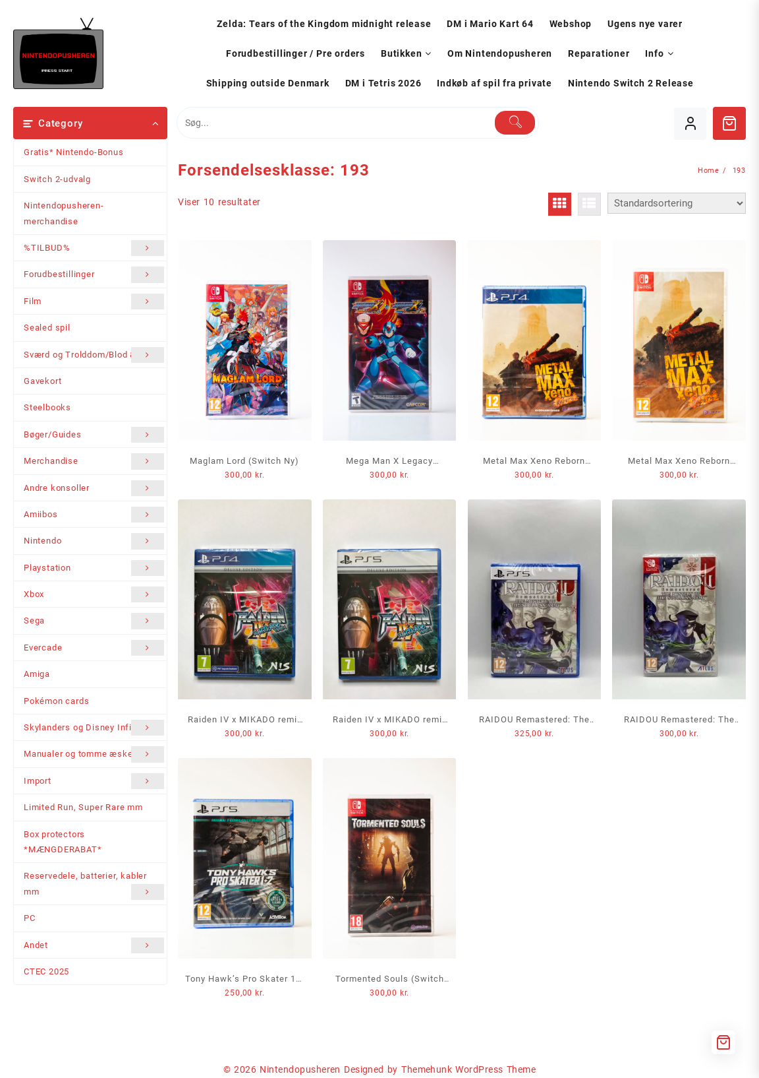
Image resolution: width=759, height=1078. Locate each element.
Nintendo (94, 541)
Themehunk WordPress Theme (468, 1069)
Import (94, 781)
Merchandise (94, 461)
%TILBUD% (94, 248)
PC (30, 918)
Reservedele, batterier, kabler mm (94, 885)
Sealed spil (47, 328)
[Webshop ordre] (676, 203)
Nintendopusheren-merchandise (64, 213)
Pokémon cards (56, 701)
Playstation (94, 568)
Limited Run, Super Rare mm (83, 807)
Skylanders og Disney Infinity (94, 728)
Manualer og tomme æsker (94, 754)
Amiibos (94, 515)
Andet (94, 945)
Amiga (37, 674)
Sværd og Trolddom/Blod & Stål (94, 355)
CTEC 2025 (46, 971)
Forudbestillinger (94, 274)
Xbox (94, 594)
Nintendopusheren (300, 1069)
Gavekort (42, 381)
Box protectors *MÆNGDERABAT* (62, 841)
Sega (94, 621)
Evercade (94, 648)
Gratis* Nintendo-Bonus (74, 152)
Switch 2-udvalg (57, 179)
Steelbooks (47, 407)
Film (94, 301)
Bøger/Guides (94, 435)
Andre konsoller (94, 488)
